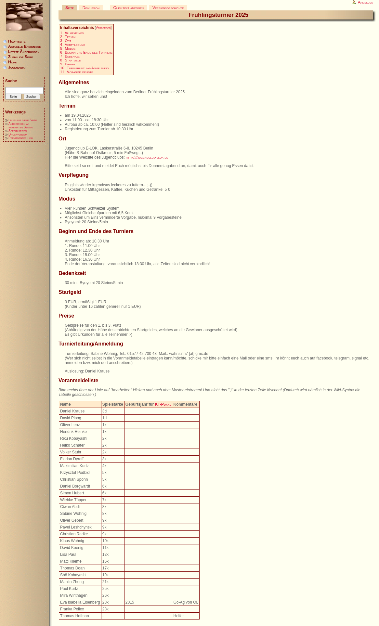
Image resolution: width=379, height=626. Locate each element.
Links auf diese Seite (22, 120)
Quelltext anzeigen (128, 8)
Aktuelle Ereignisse (24, 46)
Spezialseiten (17, 131)
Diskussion (91, 8)
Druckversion (18, 134)
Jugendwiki (16, 67)
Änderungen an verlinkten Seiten (20, 125)
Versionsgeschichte (168, 8)
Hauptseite (17, 41)
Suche (11, 81)
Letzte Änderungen (23, 51)
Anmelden (365, 2)
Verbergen (103, 28)
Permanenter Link (20, 138)
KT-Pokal (163, 404)
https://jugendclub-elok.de (147, 157)
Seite (69, 8)
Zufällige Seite (20, 57)
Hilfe (12, 62)
